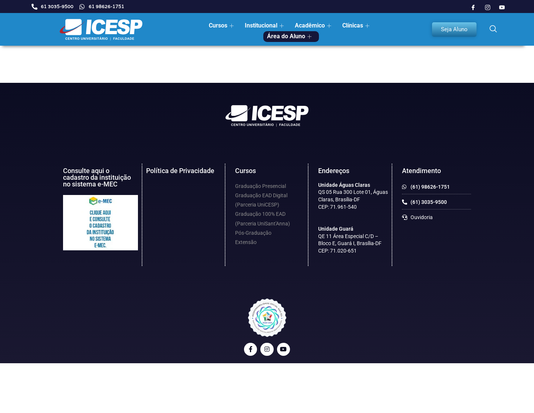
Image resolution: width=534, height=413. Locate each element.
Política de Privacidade (180, 171)
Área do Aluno (290, 36)
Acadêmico (314, 25)
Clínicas (356, 25)
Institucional (265, 25)
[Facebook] (473, 7)
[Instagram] (487, 7)
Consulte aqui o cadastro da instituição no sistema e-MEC (97, 177)
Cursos (222, 25)
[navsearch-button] (493, 29)
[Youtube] (502, 7)
